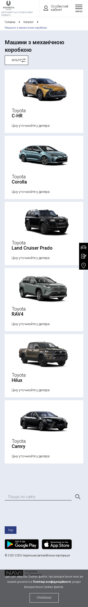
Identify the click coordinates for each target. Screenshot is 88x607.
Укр (10, 530)
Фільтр (16, 60)
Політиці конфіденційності (52, 581)
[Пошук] (77, 496)
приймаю (44, 597)
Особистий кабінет (53, 8)
